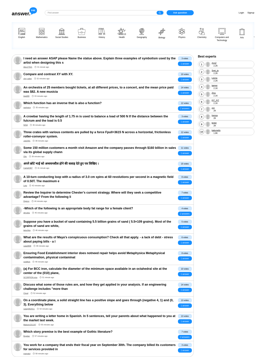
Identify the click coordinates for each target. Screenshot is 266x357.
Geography (142, 33)
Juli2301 (26, 141)
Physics (181, 33)
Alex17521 (27, 67)
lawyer (215, 85)
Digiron (26, 201)
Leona (214, 78)
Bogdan (26, 336)
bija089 (26, 96)
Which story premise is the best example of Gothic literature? (67, 331)
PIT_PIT (215, 100)
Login (241, 12)
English (21, 33)
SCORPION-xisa (30, 277)
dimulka (26, 213)
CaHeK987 (28, 168)
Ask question (180, 12)
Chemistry (201, 33)
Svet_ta (215, 70)
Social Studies (61, 33)
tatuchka (27, 230)
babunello (216, 130)
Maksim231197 (29, 325)
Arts (242, 33)
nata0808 (27, 246)
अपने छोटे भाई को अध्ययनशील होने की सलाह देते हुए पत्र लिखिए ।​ (61, 163)
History (102, 33)
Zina (214, 93)
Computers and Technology (222, 34)
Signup (251, 12)
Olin (25, 156)
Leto (25, 186)
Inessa (215, 115)
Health (122, 33)
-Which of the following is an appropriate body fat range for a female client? (78, 208)
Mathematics (42, 33)
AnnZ (214, 63)
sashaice (27, 107)
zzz (213, 108)
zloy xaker (27, 79)
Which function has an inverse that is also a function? (62, 103)
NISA (25, 125)
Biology (161, 33)
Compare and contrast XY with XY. (48, 74)
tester (214, 123)
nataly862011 (29, 309)
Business (82, 33)
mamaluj (27, 354)
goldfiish (26, 262)
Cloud (25, 293)
